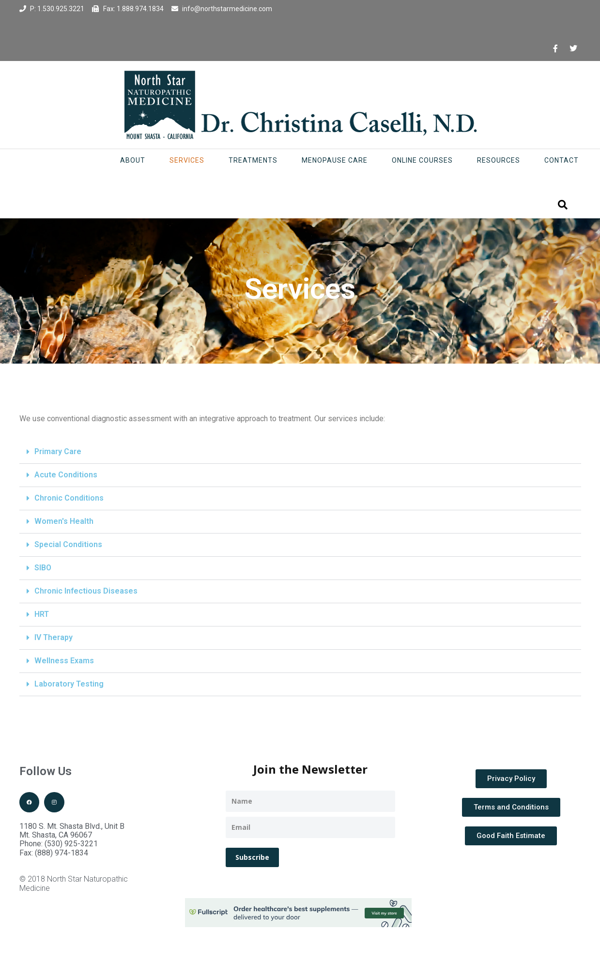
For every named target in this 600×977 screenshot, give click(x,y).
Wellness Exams (64, 660)
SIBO (42, 567)
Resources (498, 160)
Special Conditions (68, 544)
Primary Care (57, 451)
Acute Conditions (65, 474)
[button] (300, 452)
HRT (41, 614)
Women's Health (63, 521)
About (132, 160)
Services (186, 160)
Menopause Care (335, 160)
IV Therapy (53, 637)
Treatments (253, 160)
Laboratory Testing (69, 683)
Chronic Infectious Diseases (86, 590)
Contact (561, 160)
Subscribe (252, 857)
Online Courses (422, 160)
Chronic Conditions (69, 498)
